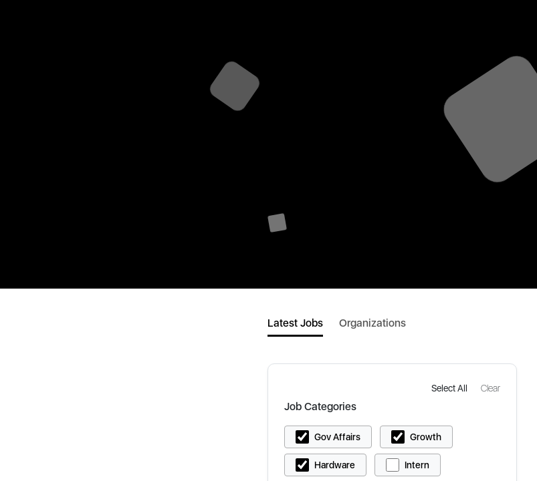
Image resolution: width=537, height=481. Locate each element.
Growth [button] (425, 437)
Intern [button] (417, 465)
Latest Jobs (295, 323)
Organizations (372, 323)
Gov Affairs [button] (337, 437)
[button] (450, 387)
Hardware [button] (334, 465)
